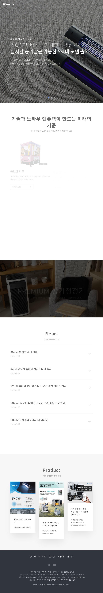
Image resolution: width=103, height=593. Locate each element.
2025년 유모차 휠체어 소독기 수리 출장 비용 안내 (38, 403)
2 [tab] (51, 97)
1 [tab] (48, 97)
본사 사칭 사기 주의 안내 (24, 352)
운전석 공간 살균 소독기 (22, 521)
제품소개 (61, 556)
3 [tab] (54, 97)
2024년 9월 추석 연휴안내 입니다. (30, 420)
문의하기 (70, 556)
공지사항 (33, 556)
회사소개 (42, 556)
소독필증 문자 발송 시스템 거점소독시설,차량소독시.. (79, 511)
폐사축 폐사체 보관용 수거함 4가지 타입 (50, 524)
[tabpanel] (51, 51)
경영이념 (51, 556)
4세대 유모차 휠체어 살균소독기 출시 (31, 369)
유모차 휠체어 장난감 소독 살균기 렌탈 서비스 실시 (38, 386)
